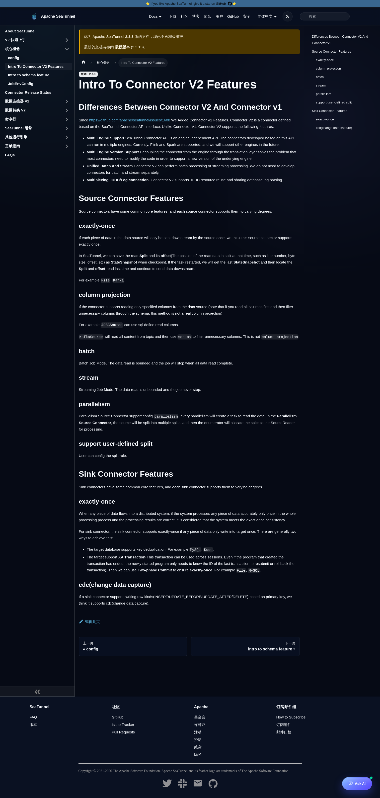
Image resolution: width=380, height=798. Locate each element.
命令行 (10, 119)
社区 (184, 16)
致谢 (198, 747)
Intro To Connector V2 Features (36, 66)
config (13, 58)
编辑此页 (89, 622)
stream (321, 85)
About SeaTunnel (20, 31)
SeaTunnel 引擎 (18, 128)
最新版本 (122, 47)
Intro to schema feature (28, 75)
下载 (172, 16)
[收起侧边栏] (37, 692)
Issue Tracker (123, 724)
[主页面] (83, 62)
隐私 (198, 754)
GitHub (233, 16)
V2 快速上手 (15, 40)
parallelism (323, 94)
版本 (33, 724)
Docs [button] (153, 16)
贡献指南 (12, 146)
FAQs (10, 155)
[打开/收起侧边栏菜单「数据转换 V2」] (66, 110)
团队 (207, 16)
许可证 (199, 724)
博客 (196, 16)
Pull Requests (123, 732)
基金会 (199, 717)
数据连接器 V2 (17, 101)
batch (320, 77)
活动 (198, 732)
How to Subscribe (291, 717)
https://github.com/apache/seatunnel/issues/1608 (129, 120)
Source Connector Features (331, 51)
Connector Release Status (28, 92)
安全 (246, 16)
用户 (219, 16)
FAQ (33, 717)
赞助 (198, 739)
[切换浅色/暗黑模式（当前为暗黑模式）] (288, 16)
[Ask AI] (357, 783)
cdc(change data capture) (334, 128)
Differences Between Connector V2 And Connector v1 (340, 40)
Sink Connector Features (329, 111)
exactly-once (325, 60)
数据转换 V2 (15, 110)
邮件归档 (283, 732)
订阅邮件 (283, 724)
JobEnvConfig (20, 84)
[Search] (325, 16)
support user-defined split (334, 102)
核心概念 (12, 49)
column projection (328, 68)
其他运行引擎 (16, 137)
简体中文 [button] (265, 16)
